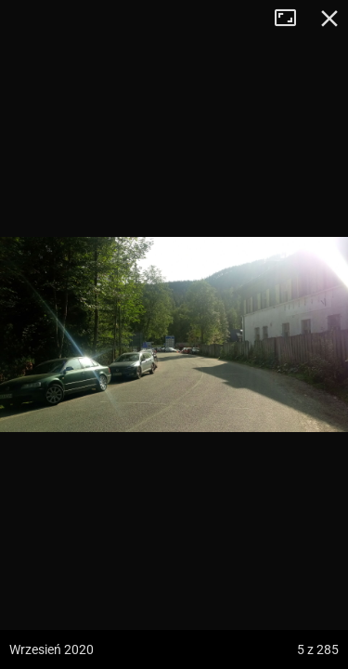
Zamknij (329, 18)
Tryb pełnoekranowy (292, 18)
